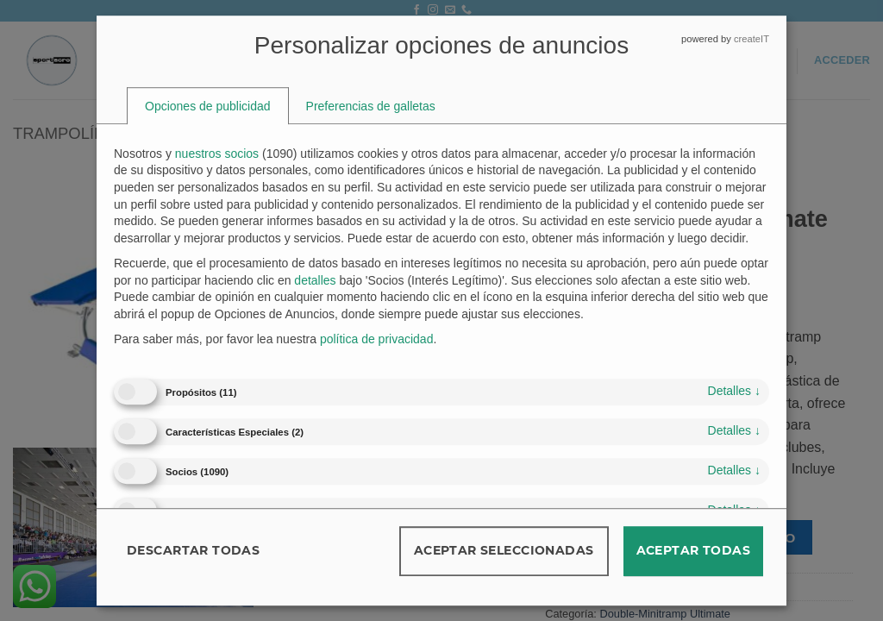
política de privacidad (377, 340)
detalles (734, 391)
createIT (751, 39)
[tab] (208, 106)
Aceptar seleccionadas (504, 550)
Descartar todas (193, 550)
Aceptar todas (693, 550)
